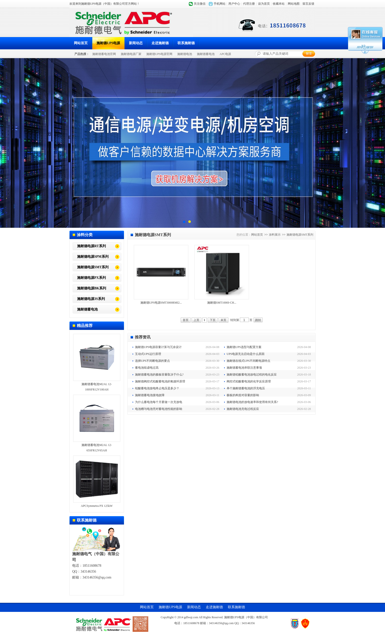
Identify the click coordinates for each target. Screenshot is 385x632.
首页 (186, 320)
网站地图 (294, 3)
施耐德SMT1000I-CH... (221, 302)
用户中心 (234, 3)
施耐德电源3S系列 (91, 299)
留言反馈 (308, 3)
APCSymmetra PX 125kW (96, 506)
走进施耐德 (160, 43)
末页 (223, 320)
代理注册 (249, 3)
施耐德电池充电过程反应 (243, 409)
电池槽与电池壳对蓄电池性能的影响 (158, 409)
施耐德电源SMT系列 (93, 267)
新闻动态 (136, 43)
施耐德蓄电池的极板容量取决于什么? (159, 374)
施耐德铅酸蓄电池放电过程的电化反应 (252, 374)
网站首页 (81, 43)
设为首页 (264, 3)
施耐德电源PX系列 (91, 278)
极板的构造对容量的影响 (243, 395)
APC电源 (225, 54)
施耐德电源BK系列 (91, 288)
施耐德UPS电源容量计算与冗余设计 (158, 347)
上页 (196, 320)
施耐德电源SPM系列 (93, 256)
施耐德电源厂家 (131, 54)
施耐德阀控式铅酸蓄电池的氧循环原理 (160, 381)
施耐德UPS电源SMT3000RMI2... (161, 302)
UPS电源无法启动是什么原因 (245, 354)
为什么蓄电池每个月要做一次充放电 (158, 402)
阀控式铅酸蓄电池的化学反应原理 (249, 381)
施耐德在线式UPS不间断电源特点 (248, 361)
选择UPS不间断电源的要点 (152, 361)
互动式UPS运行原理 (148, 354)
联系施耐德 (186, 43)
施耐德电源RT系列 (91, 246)
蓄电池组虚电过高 (147, 367)
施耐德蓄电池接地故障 (150, 395)
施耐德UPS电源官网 (159, 54)
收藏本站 (279, 3)
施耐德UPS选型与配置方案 (244, 347)
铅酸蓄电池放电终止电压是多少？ (157, 388)
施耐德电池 (184, 54)
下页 (213, 320)
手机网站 (219, 3)
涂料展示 (275, 234)
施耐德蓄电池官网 (104, 54)
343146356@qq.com (96, 577)
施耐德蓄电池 (206, 54)
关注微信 (200, 3)
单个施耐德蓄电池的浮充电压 (246, 388)
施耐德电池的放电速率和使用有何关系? (252, 402)
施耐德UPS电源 (108, 43)
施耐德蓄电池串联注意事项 (244, 367)
